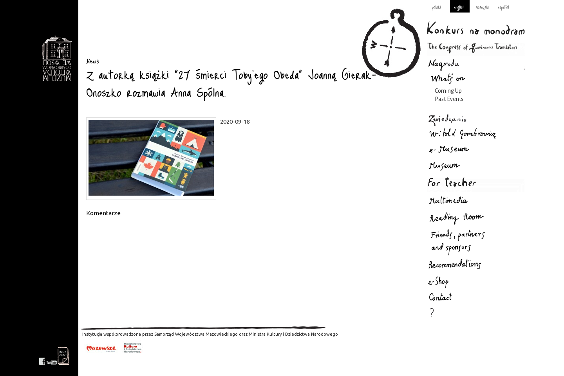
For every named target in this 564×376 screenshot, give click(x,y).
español (503, 6)
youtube (52, 356)
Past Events (449, 99)
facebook (42, 356)
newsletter (63, 356)
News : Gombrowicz (56, 58)
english (459, 6)
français (482, 6)
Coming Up (448, 91)
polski (436, 6)
